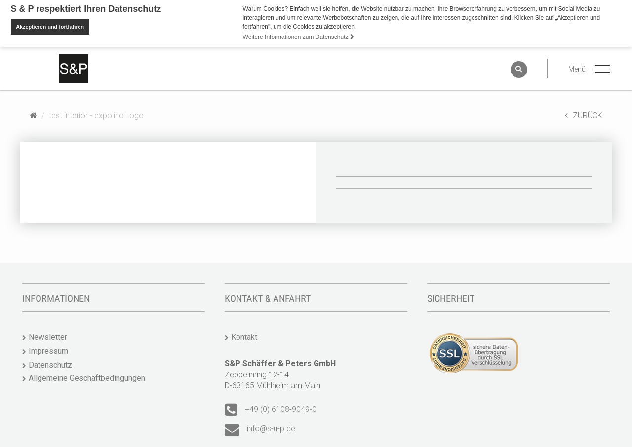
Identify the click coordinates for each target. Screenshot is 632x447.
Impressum (48, 350)
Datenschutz (50, 364)
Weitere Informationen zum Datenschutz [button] (299, 37)
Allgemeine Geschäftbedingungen (87, 377)
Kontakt (244, 336)
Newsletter (48, 336)
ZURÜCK (583, 115)
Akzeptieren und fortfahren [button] (50, 27)
